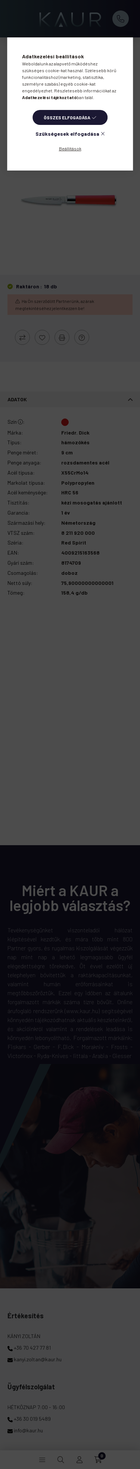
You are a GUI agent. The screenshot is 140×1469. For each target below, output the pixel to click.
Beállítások (70, 148)
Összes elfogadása (67, 117)
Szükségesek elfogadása (67, 134)
